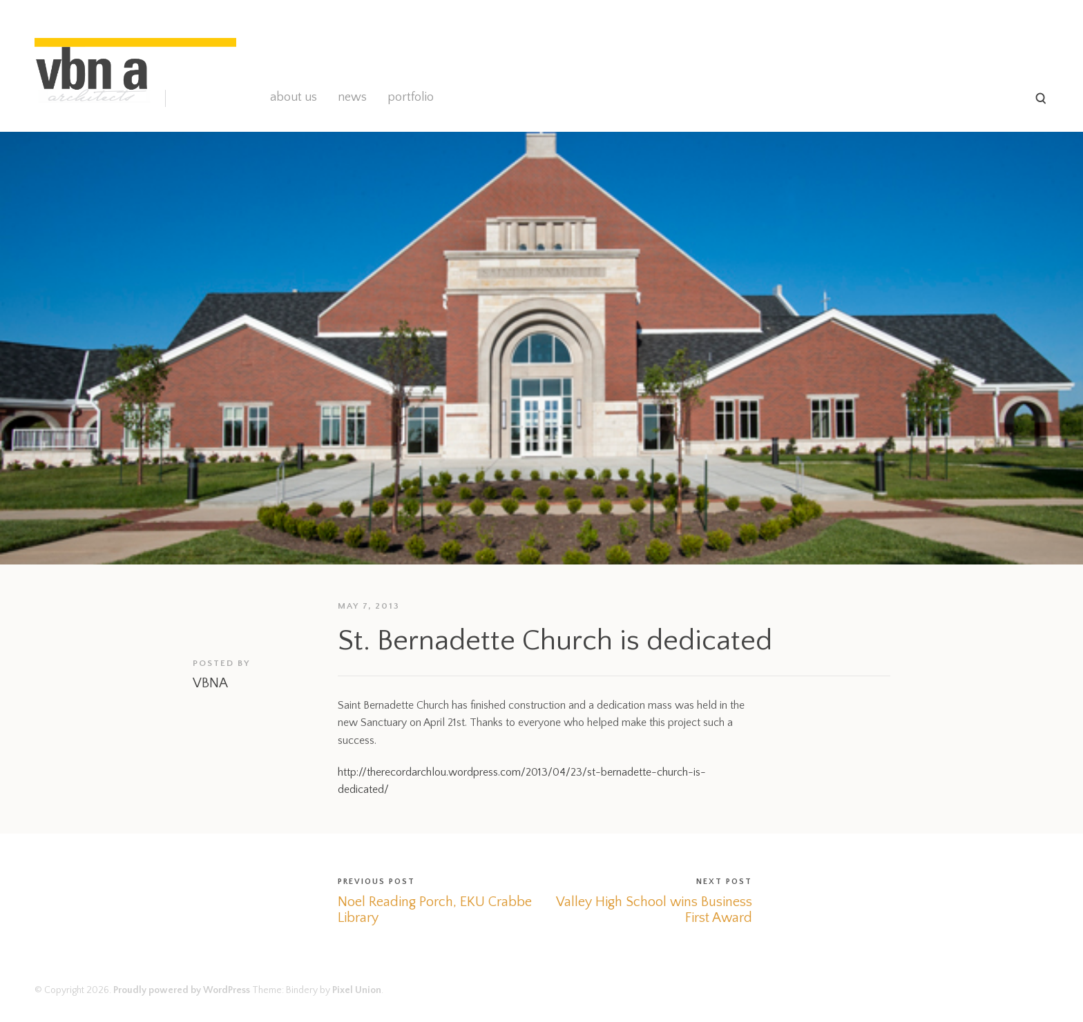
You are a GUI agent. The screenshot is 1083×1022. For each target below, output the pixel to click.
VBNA (210, 683)
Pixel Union (356, 990)
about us (293, 97)
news (352, 97)
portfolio (410, 97)
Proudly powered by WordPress (181, 990)
